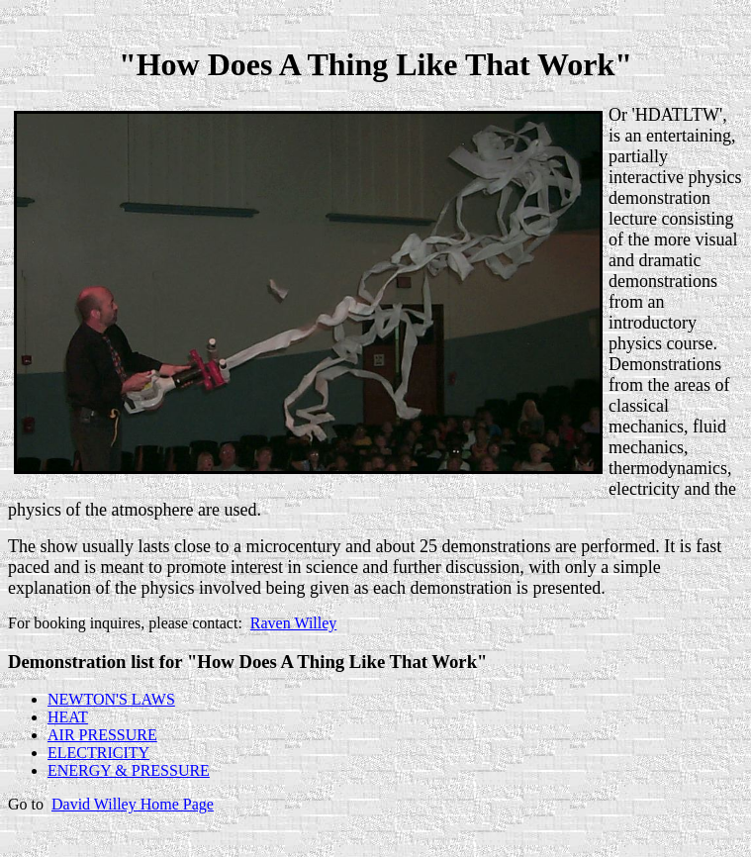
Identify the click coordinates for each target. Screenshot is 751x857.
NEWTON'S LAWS (111, 699)
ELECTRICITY (98, 752)
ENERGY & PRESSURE (128, 770)
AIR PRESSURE (102, 734)
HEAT (67, 717)
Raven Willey (293, 623)
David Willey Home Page (132, 804)
